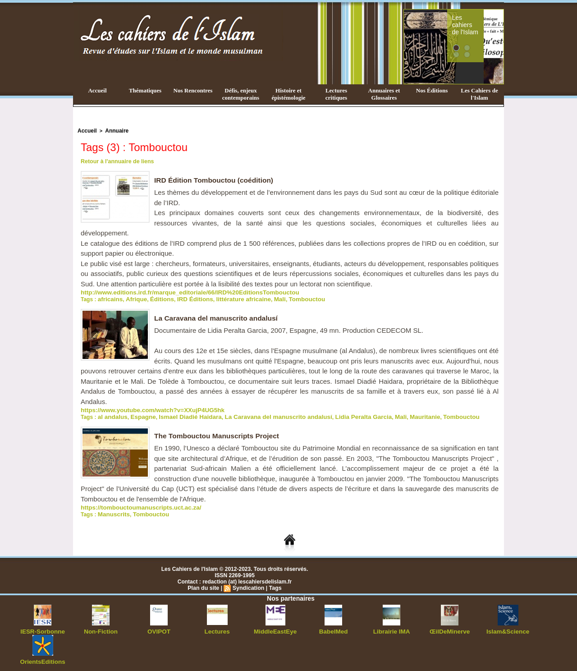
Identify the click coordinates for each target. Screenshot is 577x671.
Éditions (155, 297)
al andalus (111, 414)
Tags (274, 584)
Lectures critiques (336, 94)
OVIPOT (159, 628)
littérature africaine (228, 297)
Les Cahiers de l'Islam (479, 94)
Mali (261, 297)
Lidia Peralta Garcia (335, 414)
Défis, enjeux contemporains (240, 94)
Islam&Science (508, 628)
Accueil (97, 90)
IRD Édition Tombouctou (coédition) (215, 179)
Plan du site (204, 584)
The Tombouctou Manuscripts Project (218, 433)
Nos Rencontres (193, 90)
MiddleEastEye (275, 628)
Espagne (138, 414)
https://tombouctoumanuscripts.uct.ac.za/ (134, 504)
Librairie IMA (391, 628)
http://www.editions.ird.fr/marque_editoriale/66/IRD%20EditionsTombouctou (178, 291)
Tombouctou (286, 297)
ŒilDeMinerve (449, 628)
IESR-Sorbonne (43, 628)
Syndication (248, 584)
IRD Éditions (185, 297)
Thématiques (145, 90)
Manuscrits (112, 511)
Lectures (217, 628)
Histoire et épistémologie (288, 94)
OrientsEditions (43, 657)
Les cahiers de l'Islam (481, 19)
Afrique (132, 297)
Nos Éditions (432, 90)
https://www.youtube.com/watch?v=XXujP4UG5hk (145, 408)
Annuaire (114, 130)
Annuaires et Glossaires (384, 94)
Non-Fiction (101, 628)
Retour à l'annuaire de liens (116, 160)
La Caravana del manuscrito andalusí (218, 316)
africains (109, 297)
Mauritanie (390, 414)
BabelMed (333, 628)
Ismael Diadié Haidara (181, 414)
